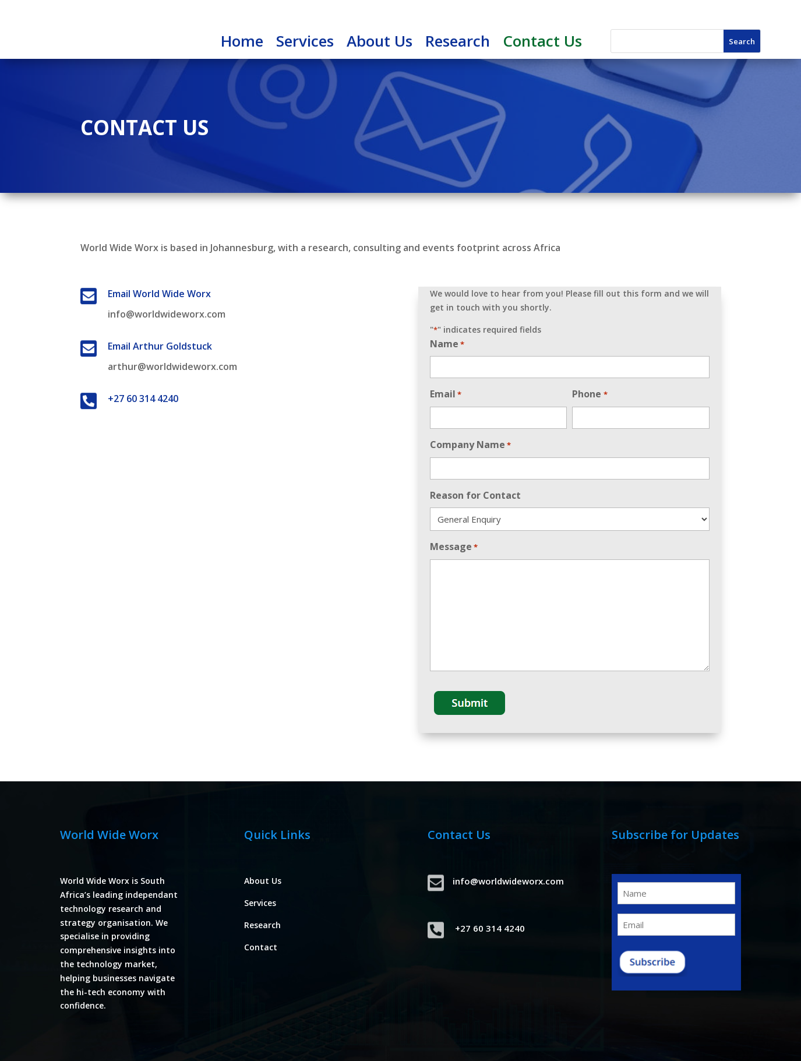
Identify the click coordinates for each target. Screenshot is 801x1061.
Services (305, 43)
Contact (260, 947)
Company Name (470, 445)
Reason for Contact (475, 495)
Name (447, 344)
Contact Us (542, 43)
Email (445, 394)
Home (242, 43)
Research (457, 43)
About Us (379, 43)
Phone (589, 394)
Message (454, 547)
